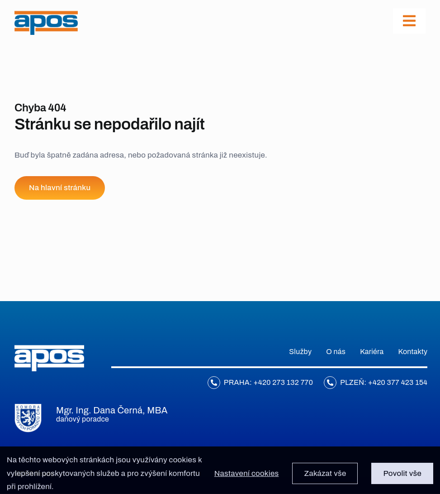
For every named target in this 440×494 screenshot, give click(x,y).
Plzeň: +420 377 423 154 (383, 382)
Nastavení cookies (246, 476)
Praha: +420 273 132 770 (268, 382)
